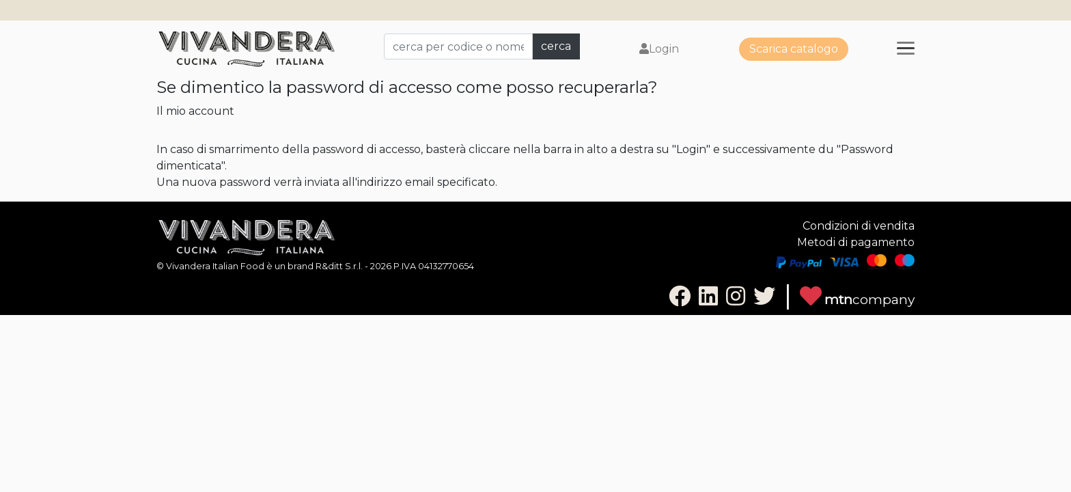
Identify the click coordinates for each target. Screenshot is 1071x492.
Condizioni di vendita (859, 225)
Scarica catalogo (793, 48)
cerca (556, 46)
